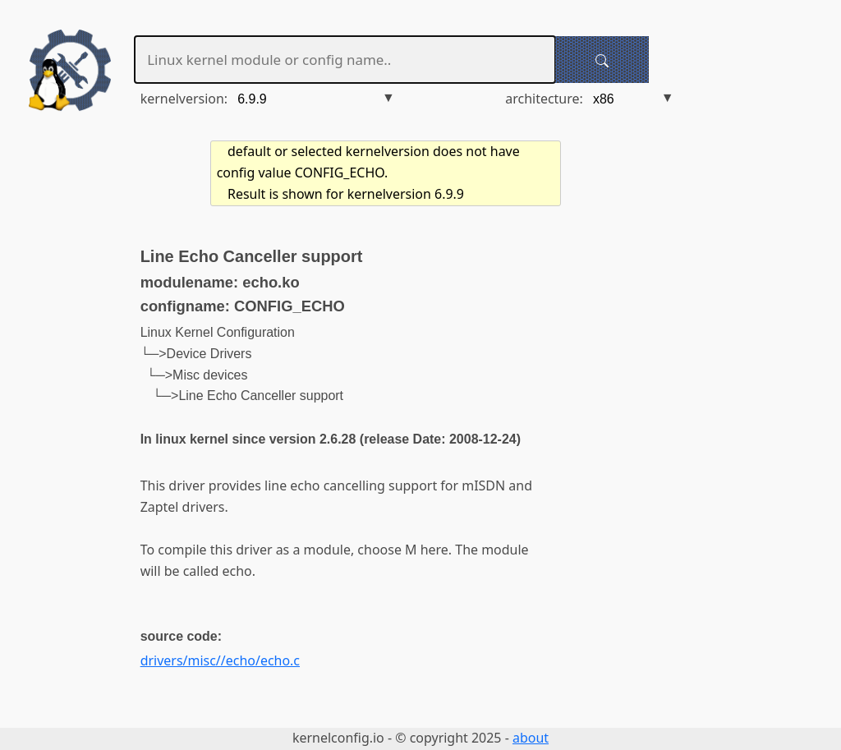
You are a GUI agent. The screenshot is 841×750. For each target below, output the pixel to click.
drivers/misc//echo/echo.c (220, 660)
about (530, 738)
